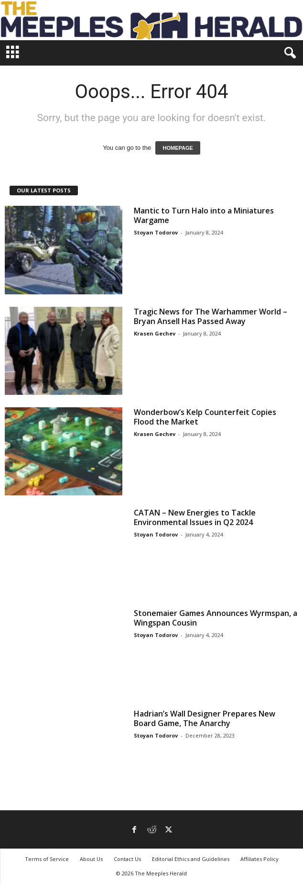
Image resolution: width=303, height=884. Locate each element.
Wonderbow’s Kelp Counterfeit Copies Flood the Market (205, 417)
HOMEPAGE (177, 148)
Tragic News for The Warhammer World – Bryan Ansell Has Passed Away (210, 316)
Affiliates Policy (259, 858)
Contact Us (127, 858)
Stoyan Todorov (156, 232)
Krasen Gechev (154, 333)
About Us (91, 858)
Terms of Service (47, 858)
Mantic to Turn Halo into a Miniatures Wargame (204, 215)
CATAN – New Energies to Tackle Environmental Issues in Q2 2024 (195, 517)
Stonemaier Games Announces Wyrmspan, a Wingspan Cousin (215, 618)
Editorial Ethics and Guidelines (190, 858)
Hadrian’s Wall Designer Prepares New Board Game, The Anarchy (204, 718)
